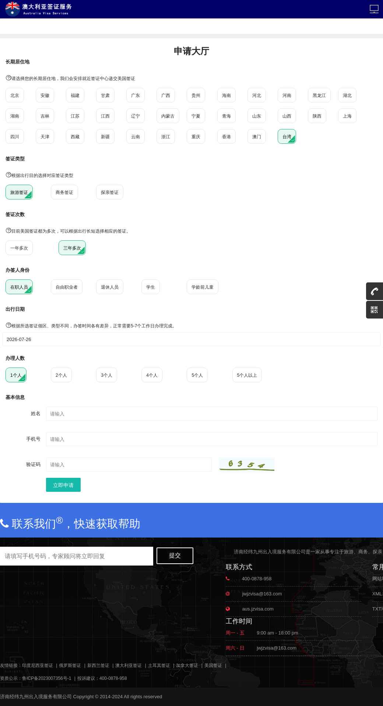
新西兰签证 (98, 665)
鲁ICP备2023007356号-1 (46, 678)
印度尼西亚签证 (37, 665)
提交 (175, 555)
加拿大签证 (187, 665)
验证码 (33, 464)
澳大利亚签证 (128, 665)
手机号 (33, 439)
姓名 (36, 413)
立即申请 (63, 485)
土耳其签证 (159, 665)
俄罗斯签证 (70, 665)
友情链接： (11, 665)
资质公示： (11, 678)
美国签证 (213, 665)
